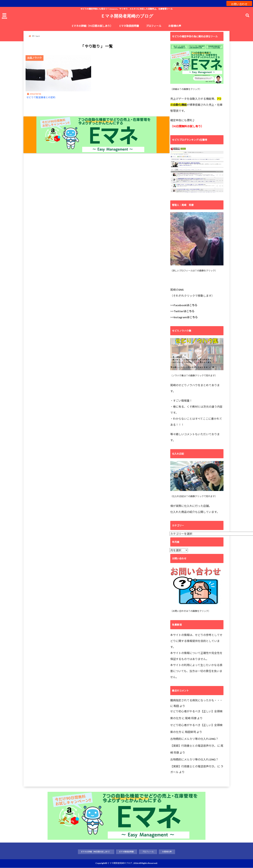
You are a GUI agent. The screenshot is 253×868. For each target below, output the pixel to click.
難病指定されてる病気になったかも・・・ (196, 700)
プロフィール (153, 25)
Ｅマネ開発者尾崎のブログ (127, 15)
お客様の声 (174, 25)
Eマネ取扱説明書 (129, 25)
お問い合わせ (239, 3)
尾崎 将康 (191, 718)
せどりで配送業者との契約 (44, 100)
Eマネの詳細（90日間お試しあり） (92, 25)
